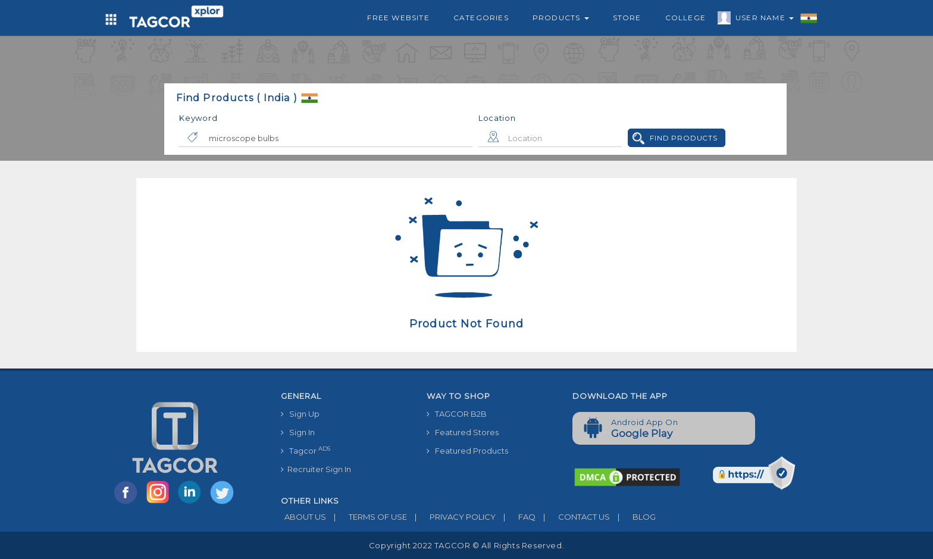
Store (627, 17)
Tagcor (305, 450)
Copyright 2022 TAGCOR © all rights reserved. (466, 545)
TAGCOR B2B (457, 414)
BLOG (633, 516)
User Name (762, 19)
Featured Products (467, 450)
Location (497, 118)
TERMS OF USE (366, 516)
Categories (481, 17)
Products (561, 17)
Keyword (198, 118)
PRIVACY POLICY (451, 516)
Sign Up (300, 414)
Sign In (298, 432)
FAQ (516, 516)
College (685, 17)
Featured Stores (463, 432)
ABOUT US (303, 516)
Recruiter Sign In (316, 469)
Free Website (398, 17)
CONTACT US (573, 516)
